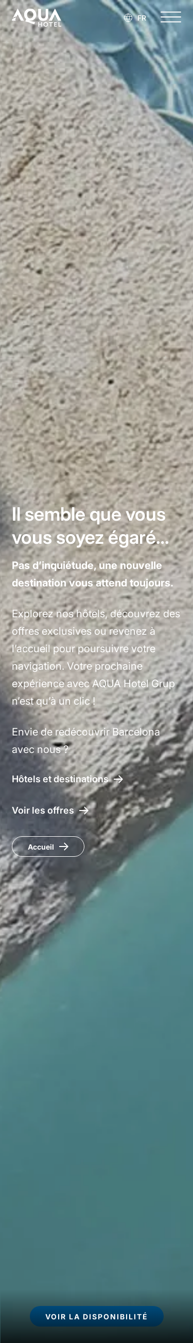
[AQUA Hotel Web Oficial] (36, 17)
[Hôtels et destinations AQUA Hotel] (67, 779)
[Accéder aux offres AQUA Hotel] (50, 810)
